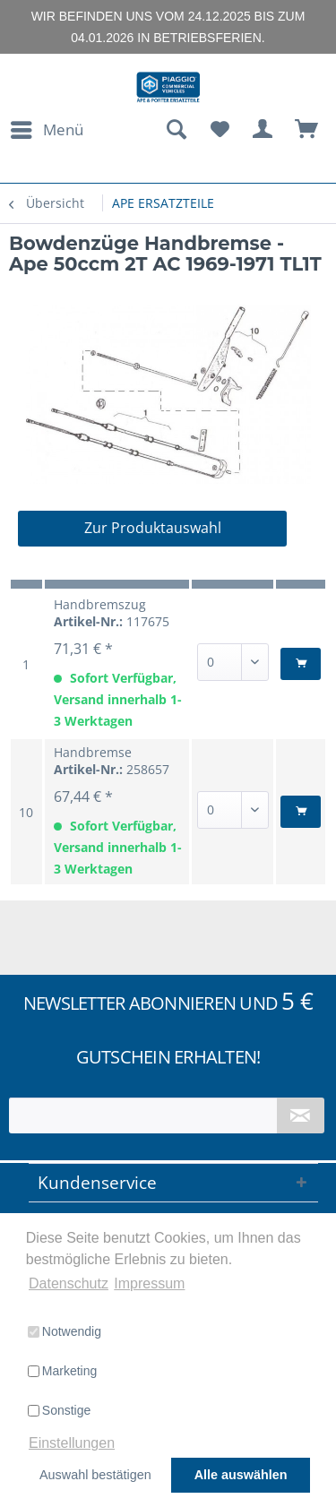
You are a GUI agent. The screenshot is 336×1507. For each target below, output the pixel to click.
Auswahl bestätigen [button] (95, 1475)
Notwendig (64, 1331)
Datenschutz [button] (68, 1283)
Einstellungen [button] (72, 1443)
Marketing (62, 1371)
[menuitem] (46, 130)
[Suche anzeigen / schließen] (176, 130)
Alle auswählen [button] (241, 1475)
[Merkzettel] (219, 130)
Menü (47, 128)
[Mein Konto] (263, 130)
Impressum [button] (149, 1283)
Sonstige (59, 1410)
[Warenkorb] (307, 130)
